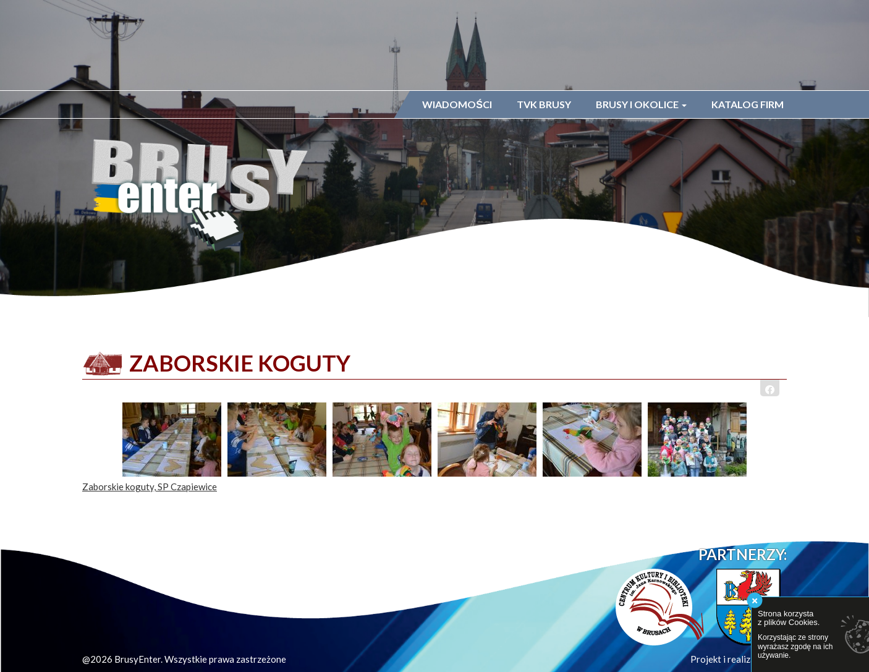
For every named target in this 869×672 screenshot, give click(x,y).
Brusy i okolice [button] (641, 104)
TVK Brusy (544, 104)
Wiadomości (457, 104)
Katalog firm (747, 104)
